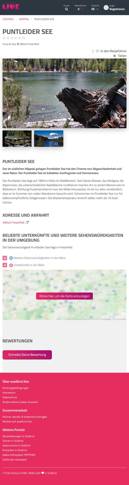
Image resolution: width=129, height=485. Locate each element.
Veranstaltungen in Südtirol (18, 436)
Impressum (9, 393)
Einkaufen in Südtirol (15, 450)
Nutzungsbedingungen (16, 388)
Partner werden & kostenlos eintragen (25, 417)
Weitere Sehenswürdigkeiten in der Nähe (37, 258)
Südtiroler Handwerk (15, 460)
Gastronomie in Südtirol (16, 445)
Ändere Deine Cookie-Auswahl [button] (20, 402)
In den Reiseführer (111, 51)
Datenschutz (10, 397)
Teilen (119, 55)
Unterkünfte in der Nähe (27, 265)
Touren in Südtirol (13, 441)
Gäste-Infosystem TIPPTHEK (19, 455)
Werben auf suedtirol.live (17, 421)
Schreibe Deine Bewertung (27, 354)
